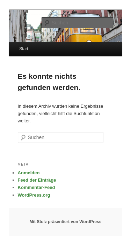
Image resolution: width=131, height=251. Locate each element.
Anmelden (21, 160)
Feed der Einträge (29, 168)
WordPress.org (26, 182)
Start (16, 44)
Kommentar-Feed (29, 175)
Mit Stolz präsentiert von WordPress (66, 209)
